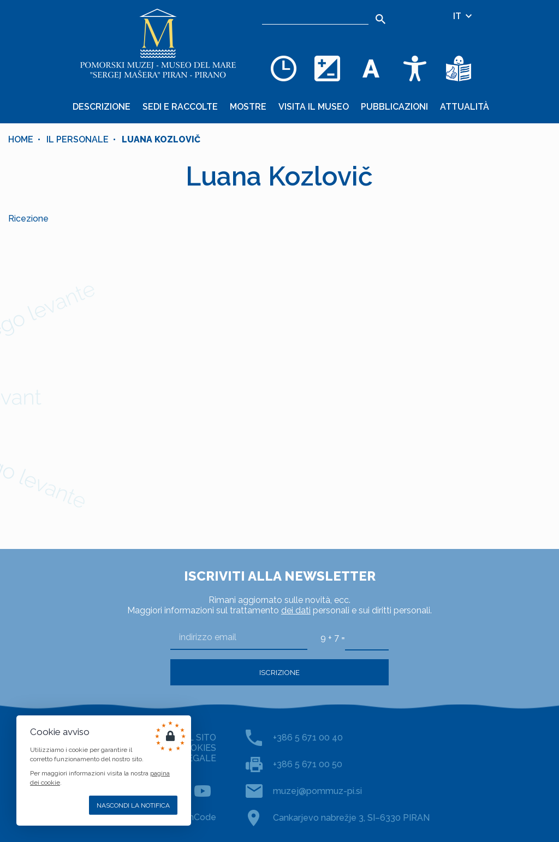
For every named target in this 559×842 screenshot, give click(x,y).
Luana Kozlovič (161, 139)
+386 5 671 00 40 (308, 737)
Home (20, 139)
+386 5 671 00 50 (307, 764)
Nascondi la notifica (133, 805)
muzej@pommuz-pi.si (317, 791)
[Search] (380, 19)
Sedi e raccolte (180, 106)
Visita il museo (313, 106)
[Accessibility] (415, 68)
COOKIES (197, 748)
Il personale (77, 139)
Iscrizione (279, 672)
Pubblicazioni (394, 106)
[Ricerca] (315, 16)
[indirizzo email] (238, 637)
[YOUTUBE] (202, 790)
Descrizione (101, 106)
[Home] (158, 43)
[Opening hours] (284, 68)
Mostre (248, 106)
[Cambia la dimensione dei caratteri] (371, 68)
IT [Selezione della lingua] (463, 16)
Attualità (464, 106)
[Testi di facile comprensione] (458, 68)
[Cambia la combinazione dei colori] (327, 68)
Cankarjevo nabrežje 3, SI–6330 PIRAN (351, 818)
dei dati (296, 610)
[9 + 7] (367, 637)
